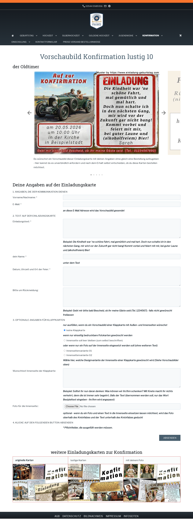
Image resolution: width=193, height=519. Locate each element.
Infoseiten (131, 516)
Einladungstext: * (22, 221)
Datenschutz (71, 516)
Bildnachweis (93, 516)
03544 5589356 (93, 6)
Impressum (113, 516)
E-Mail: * (17, 204)
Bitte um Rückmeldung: (25, 290)
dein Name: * (19, 256)
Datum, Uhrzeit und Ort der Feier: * (31, 269)
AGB (57, 516)
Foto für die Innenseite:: (26, 406)
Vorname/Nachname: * (25, 197)
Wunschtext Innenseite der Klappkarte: (34, 370)
